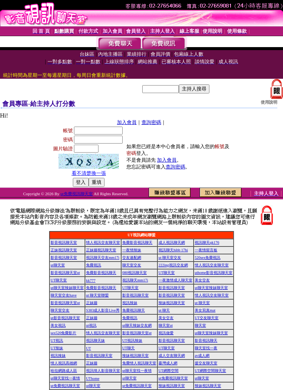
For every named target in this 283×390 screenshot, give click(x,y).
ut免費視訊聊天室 (76, 193)
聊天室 (200, 325)
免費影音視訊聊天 (137, 242)
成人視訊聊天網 (171, 242)
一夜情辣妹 (131, 250)
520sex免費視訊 (207, 257)
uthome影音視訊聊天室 (213, 273)
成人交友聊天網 (171, 355)
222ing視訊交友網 (173, 265)
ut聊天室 (58, 265)
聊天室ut (165, 325)
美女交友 (202, 280)
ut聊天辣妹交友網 (137, 325)
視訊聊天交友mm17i (102, 257)
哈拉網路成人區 (64, 371)
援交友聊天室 (206, 363)
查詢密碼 (151, 122)
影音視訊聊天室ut (65, 273)
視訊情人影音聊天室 (103, 371)
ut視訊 (91, 325)
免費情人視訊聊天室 (139, 363)
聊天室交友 (131, 265)
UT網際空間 (168, 371)
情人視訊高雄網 (64, 363)
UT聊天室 (166, 273)
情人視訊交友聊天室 (103, 242)
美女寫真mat (205, 310)
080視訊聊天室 (134, 273)
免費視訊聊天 (133, 310)
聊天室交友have (64, 295)
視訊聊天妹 (95, 340)
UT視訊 (57, 340)
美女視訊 (58, 325)
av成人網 (202, 355)
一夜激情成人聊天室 (175, 280)
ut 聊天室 (202, 303)
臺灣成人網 (167, 363)
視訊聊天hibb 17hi (173, 250)
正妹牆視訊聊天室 (101, 250)
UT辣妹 (57, 348)
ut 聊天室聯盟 (97, 295)
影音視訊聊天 (206, 340)
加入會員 (127, 122)
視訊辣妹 (129, 303)
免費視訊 (93, 265)
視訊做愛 (166, 333)
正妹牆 (91, 303)
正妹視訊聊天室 (64, 250)
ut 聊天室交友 (169, 257)
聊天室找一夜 (206, 348)
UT (88, 348)
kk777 (90, 280)
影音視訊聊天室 (64, 242)
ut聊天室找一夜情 (137, 371)
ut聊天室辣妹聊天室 (67, 288)
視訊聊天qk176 (207, 242)
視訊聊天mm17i (135, 280)
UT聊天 (128, 348)
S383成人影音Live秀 (103, 310)
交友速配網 (131, 257)
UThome (93, 378)
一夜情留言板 (206, 250)
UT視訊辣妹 (132, 340)
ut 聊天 (164, 310)
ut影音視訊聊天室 (65, 318)
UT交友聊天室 (206, 318)
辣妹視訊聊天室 (171, 303)
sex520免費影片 (63, 333)
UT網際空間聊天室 (210, 371)
